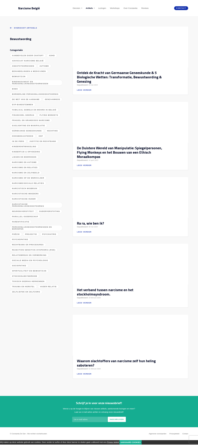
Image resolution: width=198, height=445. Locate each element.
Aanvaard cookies (130, 443)
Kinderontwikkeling (24, 146)
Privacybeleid (174, 434)
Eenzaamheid (52, 99)
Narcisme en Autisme (24, 162)
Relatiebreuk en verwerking (29, 255)
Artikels (89, 8)
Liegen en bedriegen (24, 157)
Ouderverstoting (49, 211)
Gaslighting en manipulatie (28, 126)
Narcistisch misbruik (24, 188)
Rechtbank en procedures (28, 245)
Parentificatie (20, 222)
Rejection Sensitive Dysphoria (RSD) (33, 250)
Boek (15, 89)
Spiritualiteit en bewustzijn (29, 271)
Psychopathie (20, 239)
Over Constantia (130, 8)
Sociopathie (19, 266)
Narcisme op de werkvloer (28, 178)
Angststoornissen (23, 66)
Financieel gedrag (23, 115)
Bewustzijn (19, 76)
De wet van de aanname (26, 99)
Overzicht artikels (23, 28)
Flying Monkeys (49, 115)
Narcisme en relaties (25, 167)
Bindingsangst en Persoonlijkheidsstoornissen (30, 83)
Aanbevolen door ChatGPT (28, 55)
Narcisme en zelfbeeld (26, 173)
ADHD (52, 55)
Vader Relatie (48, 287)
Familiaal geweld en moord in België (34, 110)
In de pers (18, 141)
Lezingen (102, 8)
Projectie (31, 234)
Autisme (44, 66)
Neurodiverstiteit (23, 211)
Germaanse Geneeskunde (27, 131)
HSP (41, 136)
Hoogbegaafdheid (22, 136)
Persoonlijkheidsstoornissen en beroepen (32, 228)
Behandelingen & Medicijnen (29, 71)
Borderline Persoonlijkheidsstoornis (35, 94)
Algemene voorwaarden (157, 434)
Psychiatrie (49, 234)
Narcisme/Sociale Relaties (28, 183)
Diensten (76, 8)
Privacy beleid (113, 443)
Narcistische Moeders (25, 194)
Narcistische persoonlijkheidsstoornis (28, 205)
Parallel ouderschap (25, 217)
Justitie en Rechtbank (43, 141)
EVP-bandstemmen (22, 105)
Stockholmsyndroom (24, 276)
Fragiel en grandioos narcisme (31, 120)
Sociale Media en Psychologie (30, 260)
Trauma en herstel (23, 287)
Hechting (52, 131)
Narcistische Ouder (24, 199)
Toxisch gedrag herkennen (28, 281)
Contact (181, 8)
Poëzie (16, 234)
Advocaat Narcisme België (28, 61)
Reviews (145, 8)
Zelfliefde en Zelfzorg (26, 292)
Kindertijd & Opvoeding (26, 152)
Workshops (115, 8)
